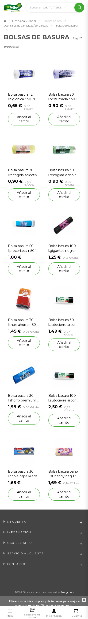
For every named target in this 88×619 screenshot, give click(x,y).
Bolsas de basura (66, 25)
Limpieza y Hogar (24, 21)
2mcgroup (67, 592)
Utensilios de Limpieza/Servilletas (26, 25)
